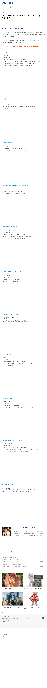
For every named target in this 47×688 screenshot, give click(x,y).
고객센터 (3, 636)
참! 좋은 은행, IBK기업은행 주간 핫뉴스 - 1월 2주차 (13, 563)
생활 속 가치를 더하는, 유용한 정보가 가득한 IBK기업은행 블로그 (15, 618)
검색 (41, 3)
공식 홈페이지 (4, 634)
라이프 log (5, 557)
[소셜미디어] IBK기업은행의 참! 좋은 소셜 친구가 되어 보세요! (15, 566)
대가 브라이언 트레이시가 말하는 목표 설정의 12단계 (13, 564)
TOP (44, 635)
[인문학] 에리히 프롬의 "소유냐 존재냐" (11, 559)
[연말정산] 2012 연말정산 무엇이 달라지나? (11, 561)
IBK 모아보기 (9, 7)
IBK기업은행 (5, 617)
